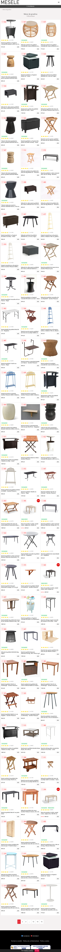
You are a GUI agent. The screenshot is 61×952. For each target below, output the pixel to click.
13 (33, 922)
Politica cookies (44, 941)
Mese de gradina (7, 9)
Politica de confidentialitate (31, 941)
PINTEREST (35, 936)
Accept (37, 950)
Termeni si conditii (16, 941)
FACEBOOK (25, 936)
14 (37, 922)
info (18, 46)
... (29, 922)
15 (41, 922)
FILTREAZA (30, 6)
